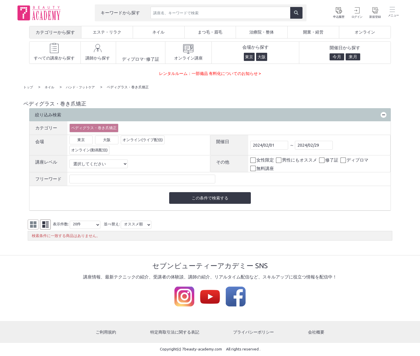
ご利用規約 (105, 332)
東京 (81, 139)
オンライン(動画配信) (89, 150)
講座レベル (46, 161)
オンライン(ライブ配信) (143, 139)
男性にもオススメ (297, 160)
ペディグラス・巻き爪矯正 (94, 127)
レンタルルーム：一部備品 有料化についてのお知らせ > (210, 73)
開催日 (222, 141)
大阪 (107, 139)
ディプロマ (354, 160)
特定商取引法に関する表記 (174, 332)
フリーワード (48, 178)
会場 (39, 141)
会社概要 (317, 332)
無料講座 (262, 168)
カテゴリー (46, 127)
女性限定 (262, 160)
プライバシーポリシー (254, 332)
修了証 (329, 160)
